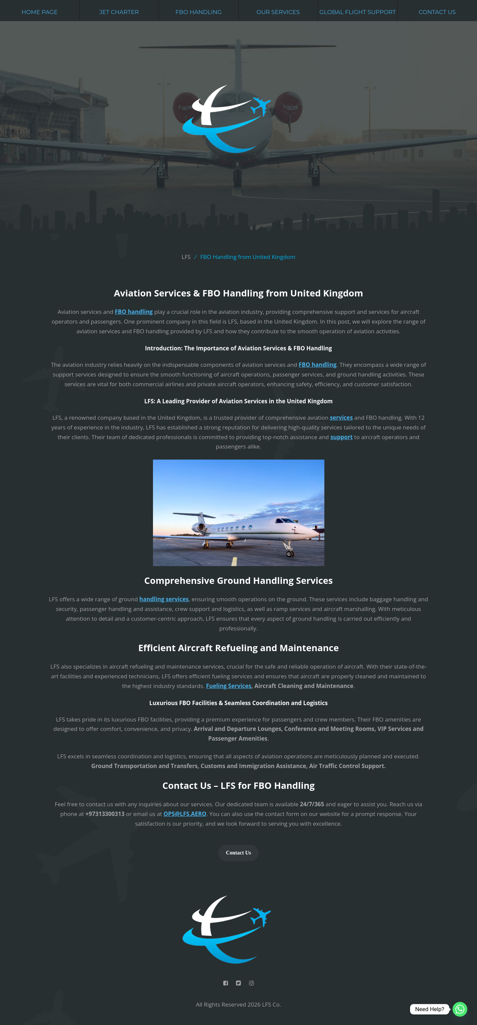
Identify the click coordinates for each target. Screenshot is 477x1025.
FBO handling (134, 312)
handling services (163, 599)
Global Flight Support (357, 12)
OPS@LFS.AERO (185, 814)
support (341, 437)
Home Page (39, 12)
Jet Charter (119, 12)
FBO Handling (198, 12)
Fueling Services (228, 686)
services (341, 417)
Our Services (278, 12)
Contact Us (437, 12)
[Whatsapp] (460, 1009)
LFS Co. (271, 1004)
